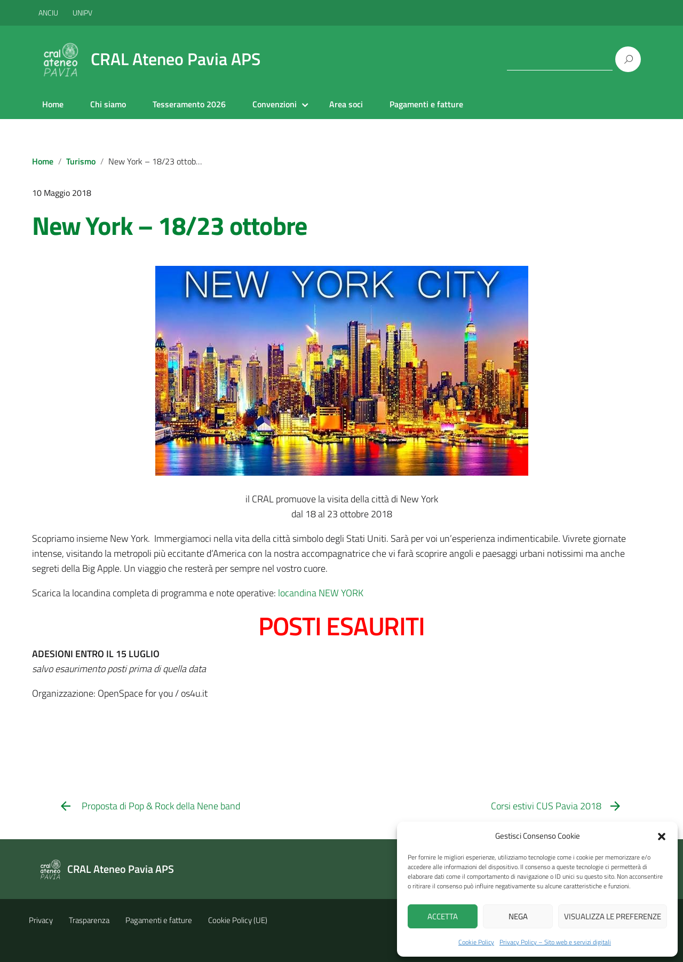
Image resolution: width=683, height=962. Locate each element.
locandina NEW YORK (320, 593)
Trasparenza (89, 920)
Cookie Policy (476, 942)
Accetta (442, 916)
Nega (518, 916)
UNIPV (82, 12)
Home (52, 104)
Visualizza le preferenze (612, 916)
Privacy (41, 920)
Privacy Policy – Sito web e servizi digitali (555, 942)
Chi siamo (108, 104)
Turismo (81, 161)
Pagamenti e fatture (426, 104)
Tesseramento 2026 (189, 104)
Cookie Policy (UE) (237, 920)
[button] (661, 835)
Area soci (346, 104)
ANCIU (49, 12)
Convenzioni (274, 104)
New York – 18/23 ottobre (169, 225)
